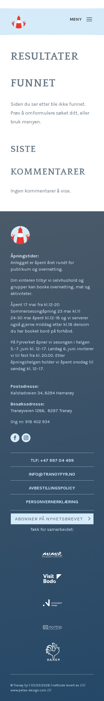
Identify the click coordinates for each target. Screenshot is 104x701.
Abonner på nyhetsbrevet (49, 518)
